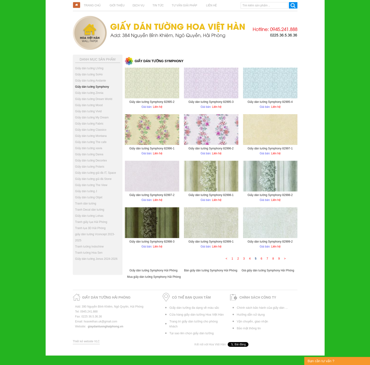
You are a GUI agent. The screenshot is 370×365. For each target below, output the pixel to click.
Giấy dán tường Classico (90, 129)
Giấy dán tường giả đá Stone (93, 179)
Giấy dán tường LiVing (89, 68)
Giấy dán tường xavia (88, 148)
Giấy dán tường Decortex (91, 160)
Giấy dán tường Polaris (89, 166)
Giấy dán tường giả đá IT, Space (95, 172)
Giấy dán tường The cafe (91, 142)
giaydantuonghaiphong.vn (105, 326)
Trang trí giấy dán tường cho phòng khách (194, 324)
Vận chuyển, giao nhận (252, 321)
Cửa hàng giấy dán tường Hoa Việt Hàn (197, 314)
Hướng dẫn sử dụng (251, 314)
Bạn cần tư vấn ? (321, 361)
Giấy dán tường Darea (89, 154)
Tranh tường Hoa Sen (89, 252)
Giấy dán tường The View (91, 185)
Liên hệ (211, 5)
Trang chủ (92, 5)
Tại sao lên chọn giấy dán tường (192, 333)
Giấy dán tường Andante (90, 80)
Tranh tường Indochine (89, 246)
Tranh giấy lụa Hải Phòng (91, 222)
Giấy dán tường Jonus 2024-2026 (96, 259)
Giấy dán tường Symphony (92, 86)
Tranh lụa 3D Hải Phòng (90, 228)
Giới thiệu (117, 5)
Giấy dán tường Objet (88, 197)
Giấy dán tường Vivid (88, 111)
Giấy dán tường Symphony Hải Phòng (154, 270)
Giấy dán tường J (86, 191)
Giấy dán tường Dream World (93, 99)
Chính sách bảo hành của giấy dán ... (262, 307)
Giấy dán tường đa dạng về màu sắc (194, 307)
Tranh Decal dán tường (89, 209)
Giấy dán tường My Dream (92, 117)
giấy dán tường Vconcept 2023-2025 (95, 237)
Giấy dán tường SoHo (89, 74)
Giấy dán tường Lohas (89, 215)
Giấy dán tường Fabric (89, 123)
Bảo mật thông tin (249, 328)
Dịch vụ (138, 5)
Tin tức (158, 5)
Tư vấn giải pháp (184, 5)
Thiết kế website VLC (86, 341)
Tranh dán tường (85, 203)
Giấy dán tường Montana (91, 136)
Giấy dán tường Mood (89, 105)
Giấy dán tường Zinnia (89, 93)
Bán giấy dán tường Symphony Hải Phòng (210, 270)
